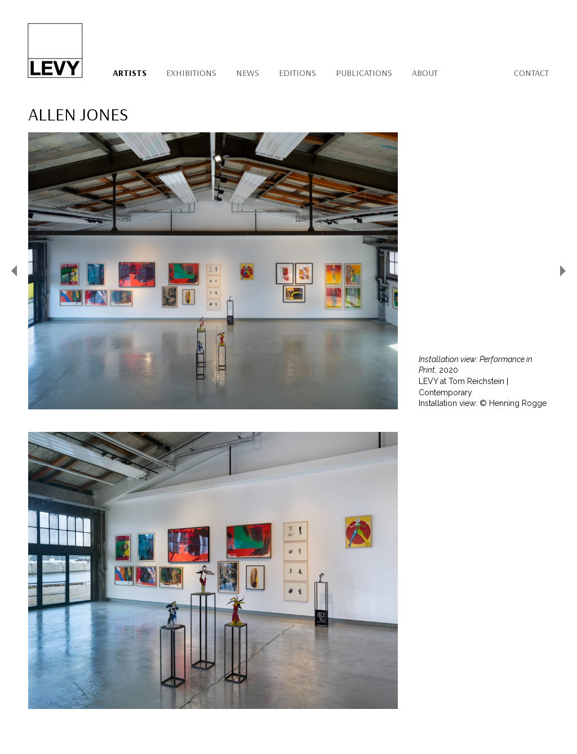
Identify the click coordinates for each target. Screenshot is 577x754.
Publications (364, 72)
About (425, 72)
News (247, 72)
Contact (531, 72)
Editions (297, 72)
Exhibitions (191, 72)
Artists (130, 72)
